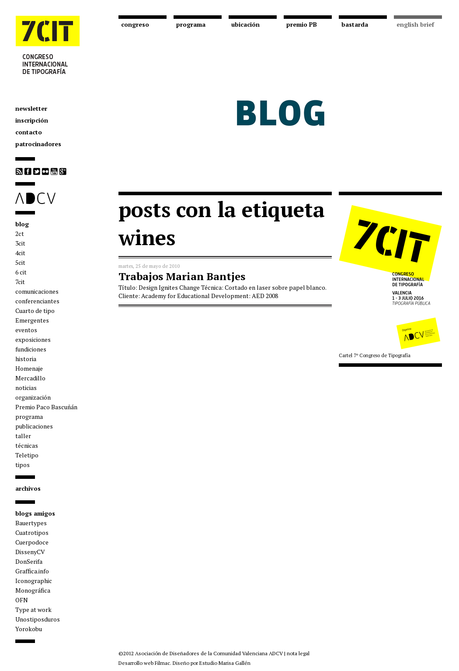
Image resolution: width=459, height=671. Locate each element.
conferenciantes (37, 301)
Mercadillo (30, 378)
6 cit (21, 272)
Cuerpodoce (32, 542)
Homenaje (29, 368)
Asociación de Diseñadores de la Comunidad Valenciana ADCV (209, 653)
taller (23, 436)
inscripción (31, 120)
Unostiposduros (37, 619)
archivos (28, 488)
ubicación (245, 24)
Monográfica (32, 590)
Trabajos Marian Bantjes (181, 276)
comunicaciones (37, 291)
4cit (20, 253)
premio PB (301, 24)
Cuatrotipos (32, 532)
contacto (28, 132)
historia (25, 359)
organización (33, 397)
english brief (415, 24)
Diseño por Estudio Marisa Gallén (211, 663)
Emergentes (32, 320)
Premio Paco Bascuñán (46, 407)
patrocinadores (38, 144)
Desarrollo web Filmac (144, 663)
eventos (26, 330)
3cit (20, 243)
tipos (22, 464)
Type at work (33, 609)
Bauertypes (31, 523)
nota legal (298, 653)
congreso (135, 24)
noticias (26, 387)
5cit (20, 262)
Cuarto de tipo (35, 310)
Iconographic (33, 580)
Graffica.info (32, 571)
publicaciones (34, 426)
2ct (19, 233)
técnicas (26, 445)
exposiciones (33, 339)
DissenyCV (30, 552)
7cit (20, 282)
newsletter (31, 108)
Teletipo (26, 455)
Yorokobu (28, 629)
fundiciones (30, 349)
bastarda (354, 24)
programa (29, 416)
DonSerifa (28, 561)
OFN (21, 600)
